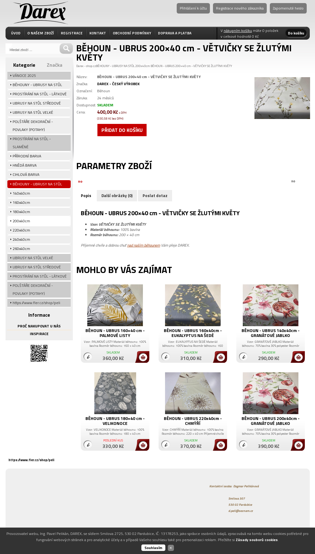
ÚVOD (16, 33)
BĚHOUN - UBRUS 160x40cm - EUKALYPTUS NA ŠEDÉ (193, 332)
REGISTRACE (72, 33)
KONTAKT (97, 33)
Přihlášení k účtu (193, 8)
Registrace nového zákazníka (240, 8)
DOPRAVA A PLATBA (174, 33)
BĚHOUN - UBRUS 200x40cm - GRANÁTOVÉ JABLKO (271, 420)
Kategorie (24, 65)
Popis (86, 195)
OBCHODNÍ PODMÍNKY (132, 33)
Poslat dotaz (155, 195)
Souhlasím (153, 548)
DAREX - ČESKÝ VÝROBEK (118, 84)
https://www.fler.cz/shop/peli (31, 459)
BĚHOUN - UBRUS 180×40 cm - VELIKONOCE (115, 420)
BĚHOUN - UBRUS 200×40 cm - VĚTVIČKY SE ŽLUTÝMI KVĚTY (191, 66)
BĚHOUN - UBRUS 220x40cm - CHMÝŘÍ (193, 420)
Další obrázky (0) (116, 195)
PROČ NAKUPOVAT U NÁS (39, 326)
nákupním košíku (238, 31)
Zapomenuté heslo (288, 8)
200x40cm (142, 66)
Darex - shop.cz (86, 66)
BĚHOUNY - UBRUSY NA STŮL (115, 66)
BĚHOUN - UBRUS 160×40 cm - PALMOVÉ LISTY (115, 332)
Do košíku (296, 33)
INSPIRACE (39, 334)
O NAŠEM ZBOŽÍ (40, 33)
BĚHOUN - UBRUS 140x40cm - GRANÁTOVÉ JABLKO (271, 332)
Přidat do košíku (122, 130)
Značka (54, 65)
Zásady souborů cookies (257, 540)
